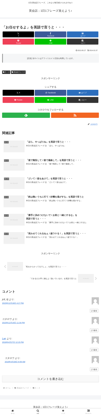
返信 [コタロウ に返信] (94, 331)
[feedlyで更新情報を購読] (26, 115)
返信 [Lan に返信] (94, 350)
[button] (82, 42)
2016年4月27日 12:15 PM (13, 342)
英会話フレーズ (18, 72)
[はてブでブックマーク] (82, 34)
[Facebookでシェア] (50, 34)
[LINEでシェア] (50, 42)
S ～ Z (6, 72)
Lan (4, 339)
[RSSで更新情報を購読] (75, 115)
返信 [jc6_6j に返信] (94, 311)
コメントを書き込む (50, 379)
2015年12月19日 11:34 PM (13, 323)
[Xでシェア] (18, 34)
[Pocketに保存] (18, 42)
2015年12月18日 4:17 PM (13, 303)
